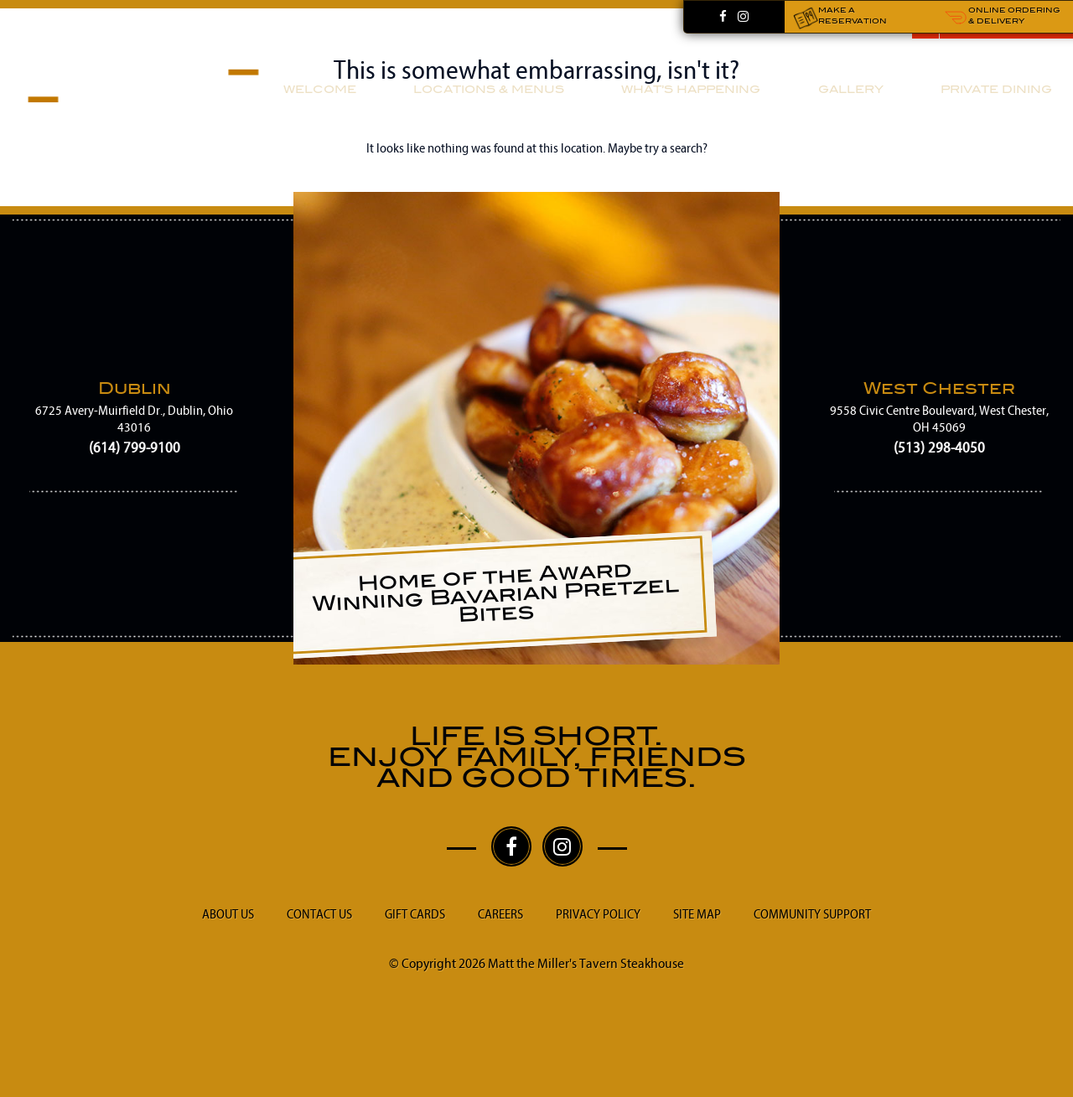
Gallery (851, 89)
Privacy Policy (598, 914)
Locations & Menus (488, 89)
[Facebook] (723, 17)
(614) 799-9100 (134, 448)
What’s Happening (690, 89)
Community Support (812, 914)
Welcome (319, 89)
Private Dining (996, 89)
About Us (228, 914)
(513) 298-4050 (939, 448)
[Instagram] (743, 17)
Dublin (134, 387)
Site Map (697, 914)
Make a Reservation (840, 17)
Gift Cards (415, 914)
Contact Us (319, 914)
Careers (500, 914)
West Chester (939, 387)
